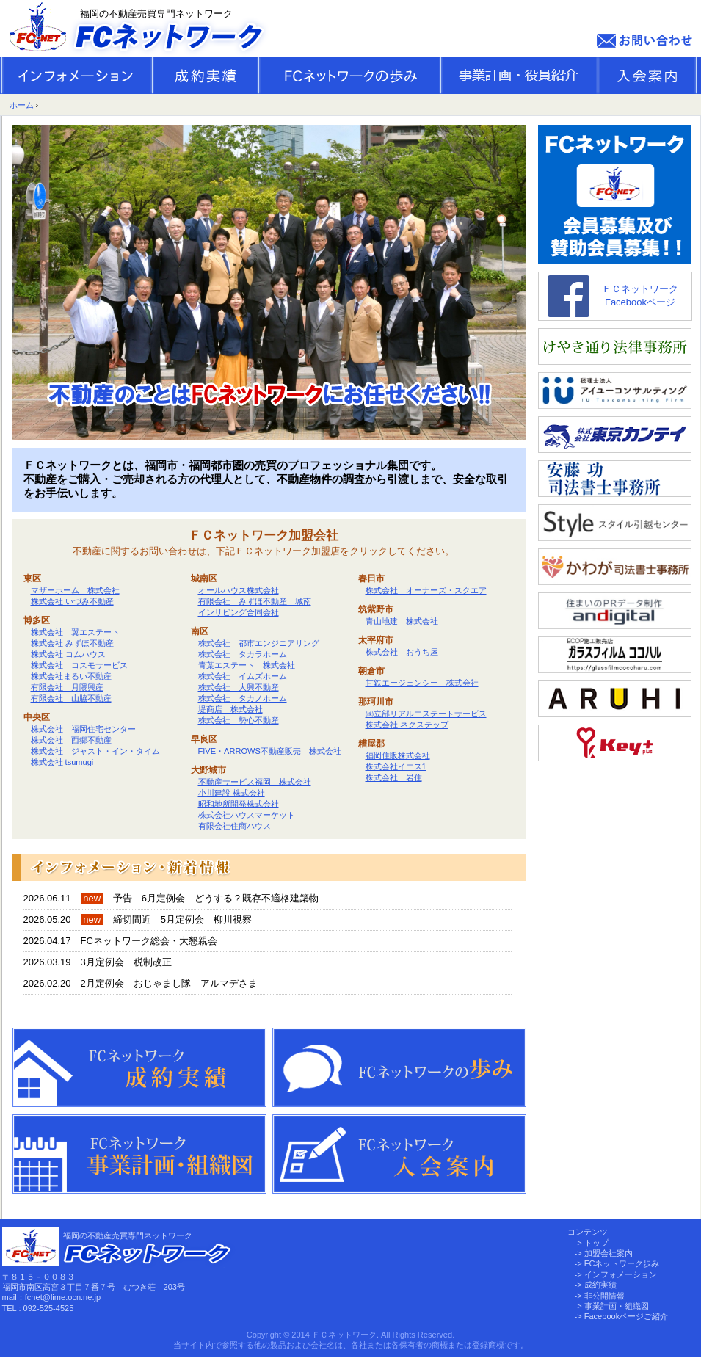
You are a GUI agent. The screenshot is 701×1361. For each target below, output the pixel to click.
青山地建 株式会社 (402, 621)
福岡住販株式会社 (398, 755)
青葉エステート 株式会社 (246, 665)
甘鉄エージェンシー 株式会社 (422, 682)
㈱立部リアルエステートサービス (426, 713)
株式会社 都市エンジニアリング (258, 643)
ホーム (22, 105)
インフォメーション (620, 1274)
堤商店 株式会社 (230, 709)
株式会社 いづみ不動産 (72, 601)
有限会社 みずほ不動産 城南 (254, 601)
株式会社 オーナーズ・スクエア (426, 590)
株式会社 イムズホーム (242, 676)
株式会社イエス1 (396, 766)
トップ (596, 1242)
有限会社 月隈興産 (67, 687)
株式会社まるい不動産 (71, 676)
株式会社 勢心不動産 (238, 720)
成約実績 (600, 1284)
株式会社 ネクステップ (407, 724)
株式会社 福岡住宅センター (83, 729)
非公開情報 (604, 1295)
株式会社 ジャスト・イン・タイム (95, 751)
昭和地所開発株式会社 (238, 803)
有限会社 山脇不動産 (71, 698)
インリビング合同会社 (238, 612)
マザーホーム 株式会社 (75, 590)
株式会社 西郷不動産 (71, 740)
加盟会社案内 (608, 1253)
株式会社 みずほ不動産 (72, 643)
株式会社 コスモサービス (79, 665)
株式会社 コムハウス (68, 654)
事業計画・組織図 (616, 1306)
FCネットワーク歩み (622, 1263)
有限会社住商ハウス (234, 825)
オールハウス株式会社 (238, 590)
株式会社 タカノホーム (242, 698)
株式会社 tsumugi (62, 762)
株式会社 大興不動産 (238, 687)
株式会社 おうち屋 (402, 651)
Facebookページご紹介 (626, 1316)
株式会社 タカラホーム (242, 654)
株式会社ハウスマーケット (246, 814)
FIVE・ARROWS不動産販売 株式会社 (269, 751)
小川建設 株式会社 (231, 792)
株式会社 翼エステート (75, 632)
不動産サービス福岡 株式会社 (254, 781)
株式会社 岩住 (394, 777)
